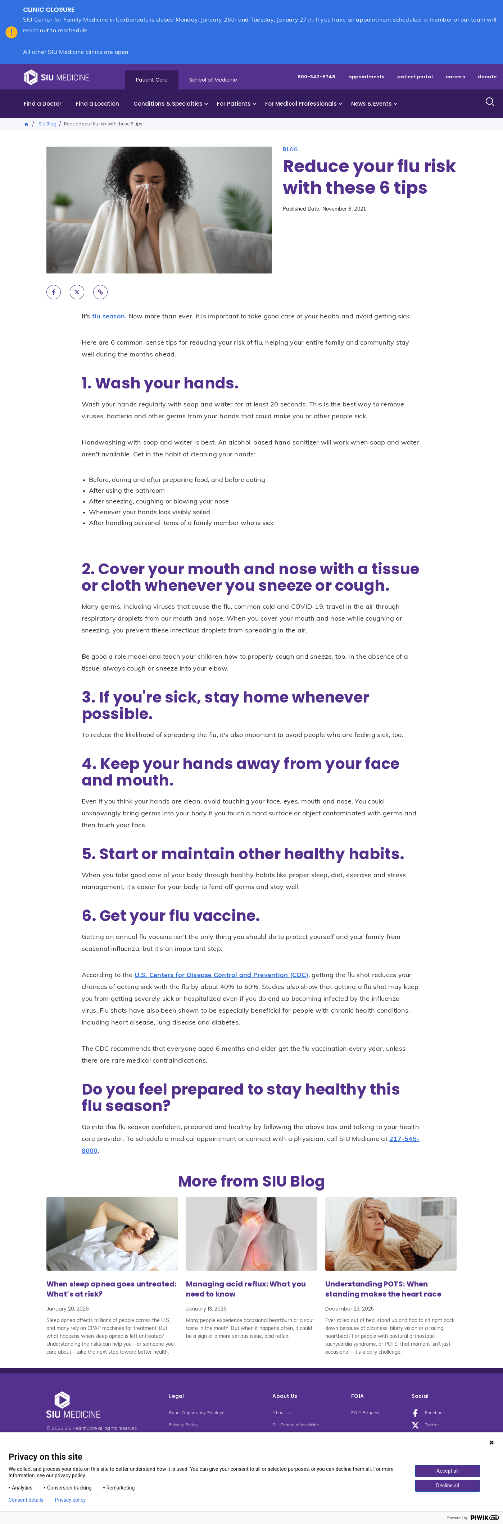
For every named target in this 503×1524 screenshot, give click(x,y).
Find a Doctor (43, 103)
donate (487, 76)
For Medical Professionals (301, 103)
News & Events (371, 103)
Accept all (447, 1471)
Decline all (447, 1485)
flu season (108, 316)
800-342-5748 (316, 76)
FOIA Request (365, 1413)
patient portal (415, 76)
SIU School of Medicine (295, 1425)
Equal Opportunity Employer (197, 1413)
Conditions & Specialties (168, 103)
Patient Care (152, 79)
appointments (366, 76)
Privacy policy (70, 1500)
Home (26, 123)
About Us (282, 1413)
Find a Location (97, 103)
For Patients (234, 103)
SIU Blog (47, 124)
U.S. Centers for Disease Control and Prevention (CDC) (221, 975)
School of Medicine (213, 79)
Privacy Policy (183, 1425)
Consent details (26, 1500)
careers (455, 76)
